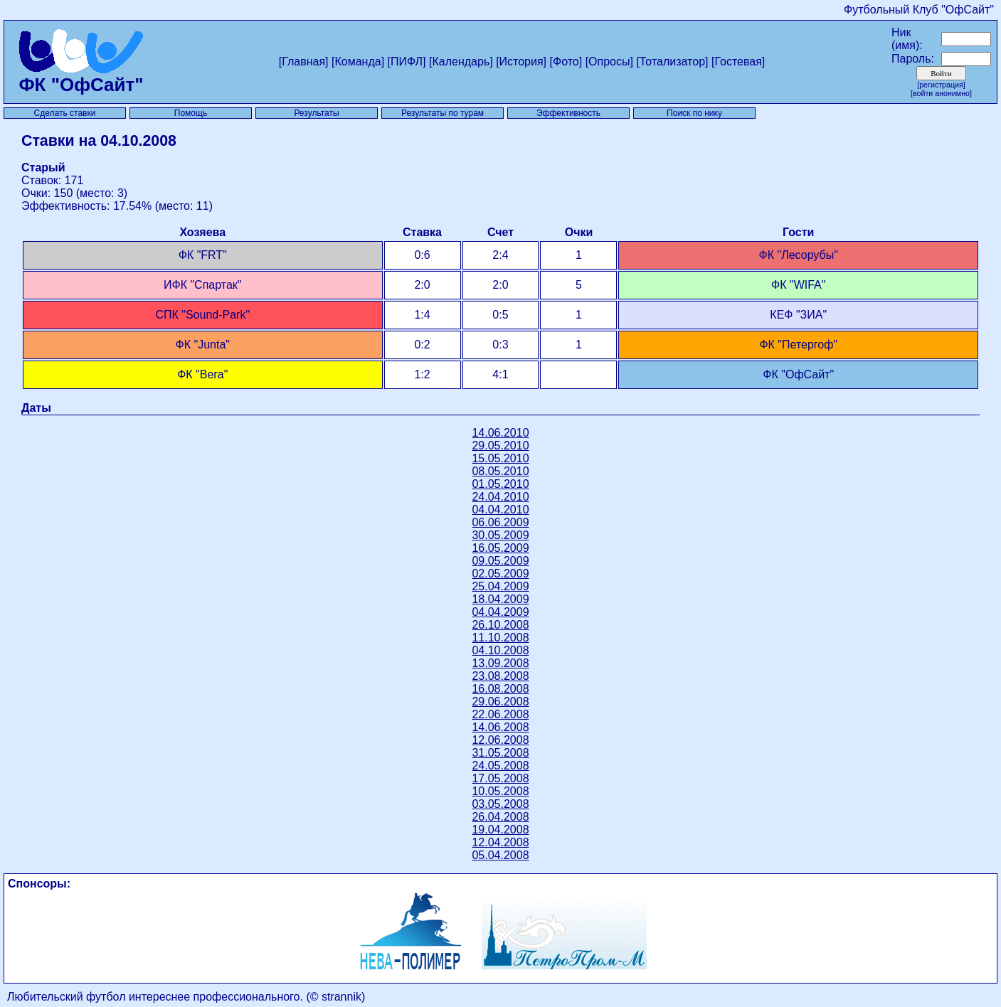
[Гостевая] (738, 61)
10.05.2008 (500, 791)
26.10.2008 (500, 625)
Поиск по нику (694, 113)
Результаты (316, 113)
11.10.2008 (500, 638)
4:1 (500, 374)
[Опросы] (609, 61)
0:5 (500, 315)
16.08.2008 (500, 689)
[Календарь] (461, 61)
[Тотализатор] (672, 61)
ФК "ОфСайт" (81, 76)
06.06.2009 (500, 522)
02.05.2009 (500, 574)
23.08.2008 (500, 676)
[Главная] (304, 61)
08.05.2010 (500, 471)
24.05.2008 (500, 766)
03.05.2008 (500, 804)
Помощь (190, 113)
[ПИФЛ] (407, 61)
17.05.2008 (500, 778)
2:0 (500, 285)
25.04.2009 (500, 586)
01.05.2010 (500, 484)
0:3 (500, 345)
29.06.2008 (500, 702)
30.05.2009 (500, 535)
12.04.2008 (500, 842)
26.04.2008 (500, 817)
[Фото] (566, 61)
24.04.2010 (500, 497)
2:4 (500, 255)
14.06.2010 (500, 433)
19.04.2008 (500, 830)
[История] (521, 61)
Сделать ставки (65, 113)
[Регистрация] (941, 84)
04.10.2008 (500, 650)
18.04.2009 (500, 599)
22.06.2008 (500, 714)
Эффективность (568, 113)
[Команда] (358, 61)
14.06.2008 (500, 727)
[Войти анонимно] (941, 93)
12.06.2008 (500, 740)
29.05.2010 (500, 445)
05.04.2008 (500, 855)
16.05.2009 (500, 548)
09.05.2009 (500, 561)
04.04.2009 (500, 612)
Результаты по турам (442, 113)
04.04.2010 (500, 509)
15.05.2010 (500, 458)
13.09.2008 (500, 663)
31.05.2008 (500, 753)
